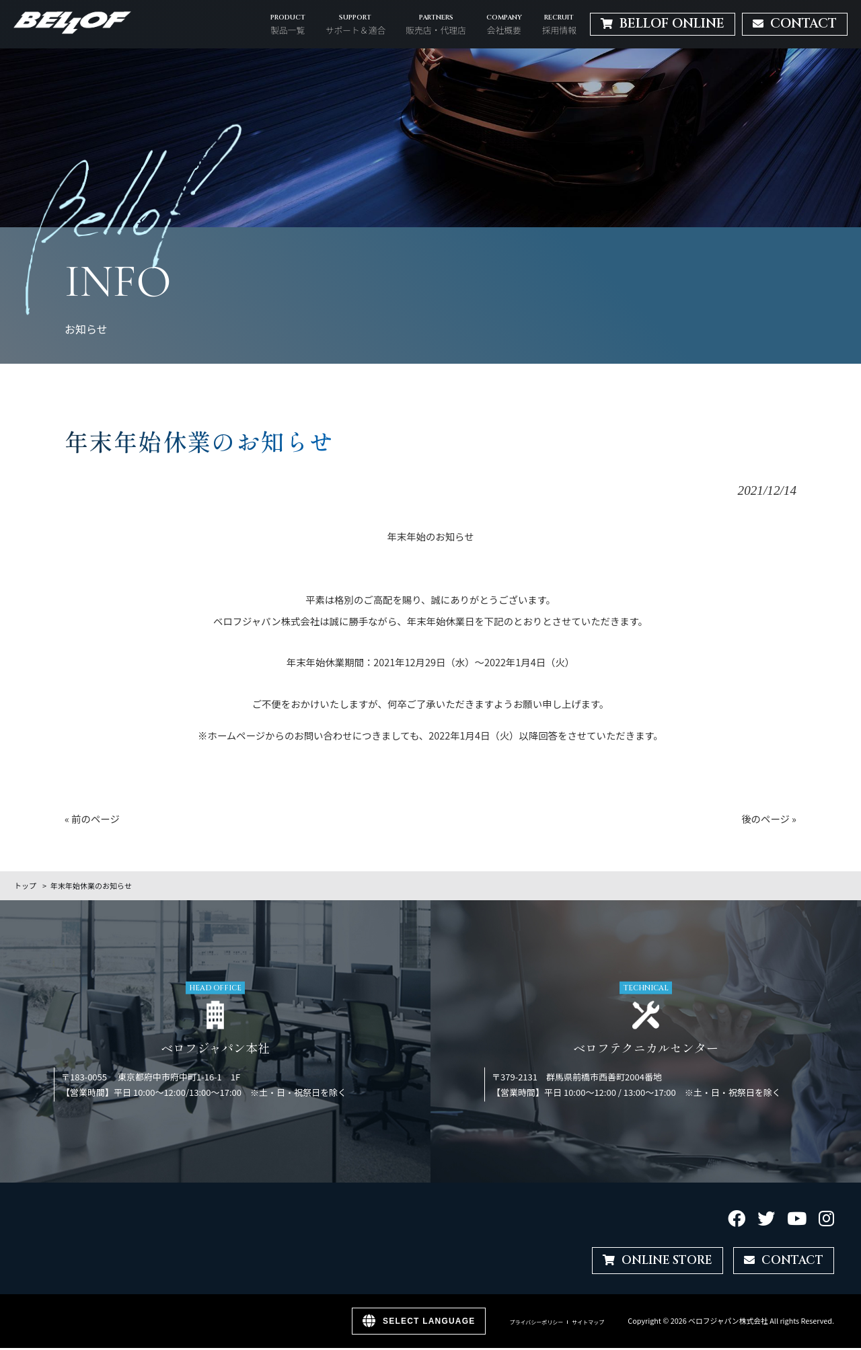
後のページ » (768, 818)
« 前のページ (92, 818)
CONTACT (781, 1261)
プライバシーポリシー (536, 1324)
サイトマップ (588, 1324)
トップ (25, 885)
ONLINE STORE (648, 1261)
